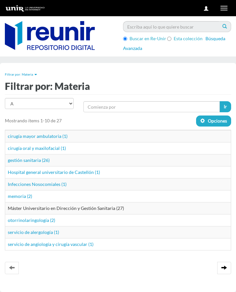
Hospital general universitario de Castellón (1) (54, 172)
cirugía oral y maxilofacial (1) (37, 148)
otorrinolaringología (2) (31, 220)
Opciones (213, 121)
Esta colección (185, 38)
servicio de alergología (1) (33, 232)
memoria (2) (20, 196)
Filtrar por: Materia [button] (21, 74)
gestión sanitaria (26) (29, 160)
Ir (225, 106)
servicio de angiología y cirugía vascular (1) (50, 244)
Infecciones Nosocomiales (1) (37, 184)
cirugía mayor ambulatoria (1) (38, 136)
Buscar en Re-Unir (144, 38)
